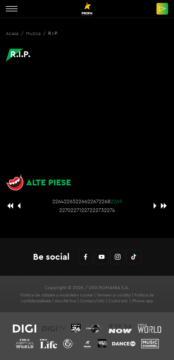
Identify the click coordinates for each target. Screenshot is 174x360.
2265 (70, 201)
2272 (87, 210)
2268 (104, 201)
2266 (81, 201)
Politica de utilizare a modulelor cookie (56, 295)
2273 (98, 210)
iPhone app (142, 300)
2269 (116, 201)
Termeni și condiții (113, 295)
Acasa (13, 33)
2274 (109, 210)
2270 (65, 210)
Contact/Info (92, 300)
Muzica (34, 33)
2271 (76, 210)
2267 (93, 201)
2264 (58, 201)
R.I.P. (53, 33)
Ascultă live (65, 300)
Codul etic (118, 300)
